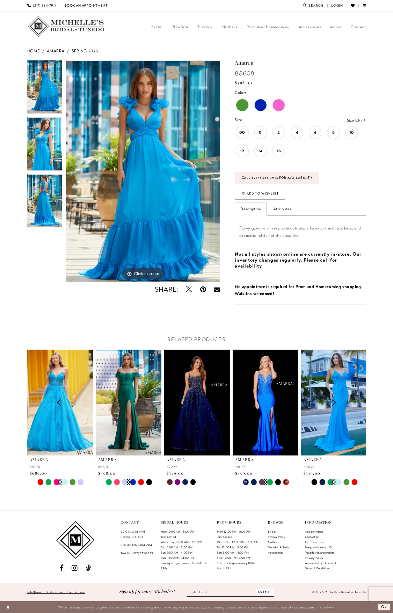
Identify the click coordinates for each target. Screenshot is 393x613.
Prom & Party (276, 537)
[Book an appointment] (86, 5)
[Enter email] (230, 592)
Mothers (273, 542)
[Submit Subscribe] (265, 592)
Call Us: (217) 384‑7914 (136, 545)
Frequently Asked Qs (319, 547)
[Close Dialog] (8, 607)
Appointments (314, 532)
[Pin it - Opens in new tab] (203, 289)
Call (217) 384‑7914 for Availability (277, 178)
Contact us (312, 537)
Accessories (276, 552)
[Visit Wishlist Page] (352, 5)
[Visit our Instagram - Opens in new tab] (74, 568)
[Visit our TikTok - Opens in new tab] (88, 568)
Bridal (272, 532)
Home (33, 50)
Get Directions (314, 542)
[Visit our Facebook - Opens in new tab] (61, 568)
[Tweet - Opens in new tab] (189, 289)
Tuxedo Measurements (320, 552)
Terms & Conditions (317, 568)
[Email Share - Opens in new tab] (216, 289)
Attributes (282, 208)
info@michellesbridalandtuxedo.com (56, 592)
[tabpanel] (45, 88)
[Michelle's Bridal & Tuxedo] (66, 26)
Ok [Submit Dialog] (384, 607)
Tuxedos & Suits (279, 547)
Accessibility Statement (320, 563)
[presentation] (129, 403)
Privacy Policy (314, 558)
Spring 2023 (85, 50)
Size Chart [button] (356, 120)
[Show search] (313, 5)
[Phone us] (41, 5)
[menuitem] (41, 5)
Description (250, 208)
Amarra (55, 50)
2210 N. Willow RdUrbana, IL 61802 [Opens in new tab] (133, 534)
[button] (337, 5)
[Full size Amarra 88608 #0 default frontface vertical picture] (143, 171)
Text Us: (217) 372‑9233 (137, 553)
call (324, 260)
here (331, 607)
